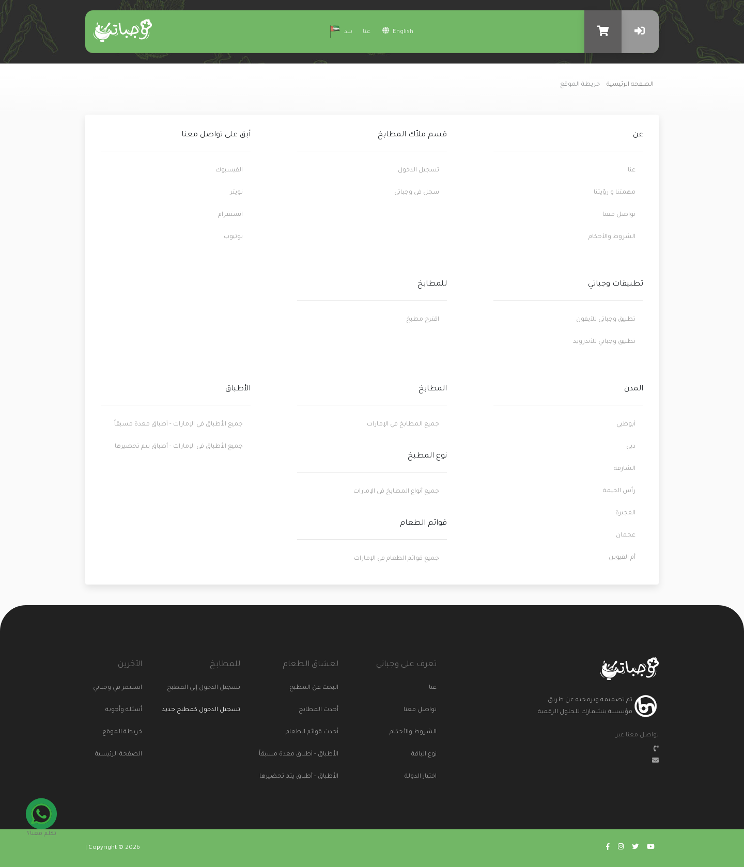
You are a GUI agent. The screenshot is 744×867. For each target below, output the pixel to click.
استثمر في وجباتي (129, 688)
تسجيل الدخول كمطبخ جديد (206, 710)
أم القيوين (622, 558)
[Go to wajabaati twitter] (635, 848)
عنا (366, 32)
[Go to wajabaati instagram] (621, 848)
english (397, 31)
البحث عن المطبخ (325, 688)
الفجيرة (625, 513)
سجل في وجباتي (416, 193)
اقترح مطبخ (422, 320)
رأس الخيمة (619, 491)
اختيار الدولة (424, 777)
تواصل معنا (619, 215)
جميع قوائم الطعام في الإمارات (396, 559)
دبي (631, 447)
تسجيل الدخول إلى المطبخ (227, 688)
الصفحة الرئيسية (129, 754)
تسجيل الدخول (418, 170)
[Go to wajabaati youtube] (651, 848)
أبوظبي (626, 424)
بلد (339, 30)
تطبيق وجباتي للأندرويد (604, 342)
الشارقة (625, 469)
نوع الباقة (424, 754)
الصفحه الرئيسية (630, 85)
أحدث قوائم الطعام (325, 732)
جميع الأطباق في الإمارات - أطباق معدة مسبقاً (178, 424)
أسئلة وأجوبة (129, 710)
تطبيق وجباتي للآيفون (606, 320)
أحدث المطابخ (325, 710)
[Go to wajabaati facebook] (608, 848)
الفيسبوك (229, 170)
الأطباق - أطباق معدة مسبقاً (325, 754)
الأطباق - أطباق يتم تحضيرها (325, 777)
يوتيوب (233, 237)
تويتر (236, 193)
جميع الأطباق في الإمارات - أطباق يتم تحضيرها (179, 447)
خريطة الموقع (129, 732)
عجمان (626, 535)
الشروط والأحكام (612, 237)
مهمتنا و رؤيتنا (615, 193)
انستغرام (230, 215)
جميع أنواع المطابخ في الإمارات (396, 491)
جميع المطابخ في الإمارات (403, 424)
